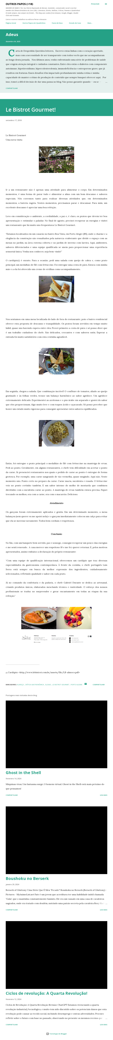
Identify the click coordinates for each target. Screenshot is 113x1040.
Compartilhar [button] (12, 88)
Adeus (12, 34)
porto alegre (76, 685)
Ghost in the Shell (23, 772)
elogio (48, 685)
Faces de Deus (57, 23)
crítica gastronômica (34, 685)
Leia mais (103, 795)
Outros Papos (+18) (19, 4)
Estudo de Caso (75, 23)
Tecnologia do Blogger (56, 1034)
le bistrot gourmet (61, 685)
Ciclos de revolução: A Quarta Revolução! (46, 993)
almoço (20, 685)
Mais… (90, 23)
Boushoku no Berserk (27, 878)
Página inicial (11, 23)
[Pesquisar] (95, 4)
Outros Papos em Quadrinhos (34, 23)
